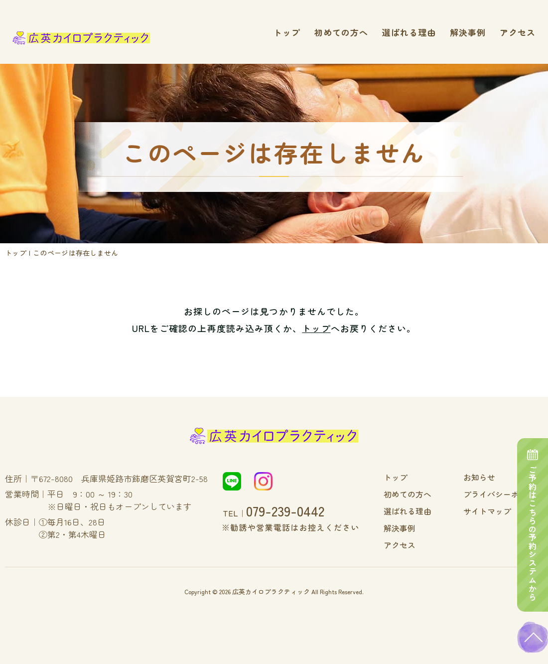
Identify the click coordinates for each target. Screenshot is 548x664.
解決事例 (468, 32)
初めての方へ (341, 32)
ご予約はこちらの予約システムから (533, 513)
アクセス (518, 32)
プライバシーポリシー (508, 493)
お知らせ (487, 477)
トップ (287, 32)
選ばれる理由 (409, 32)
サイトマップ (494, 509)
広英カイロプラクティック (271, 588)
